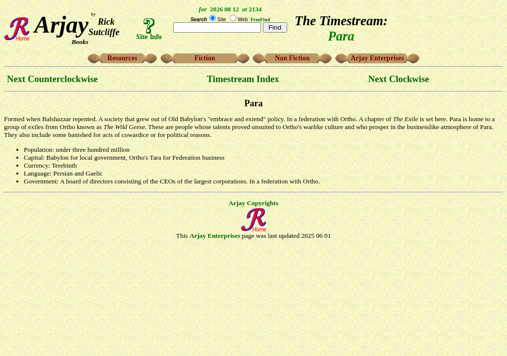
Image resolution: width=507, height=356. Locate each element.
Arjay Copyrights (253, 203)
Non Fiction (292, 58)
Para (254, 103)
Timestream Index (243, 79)
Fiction (205, 58)
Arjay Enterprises (377, 58)
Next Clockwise (398, 79)
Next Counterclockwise (52, 79)
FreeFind (260, 19)
